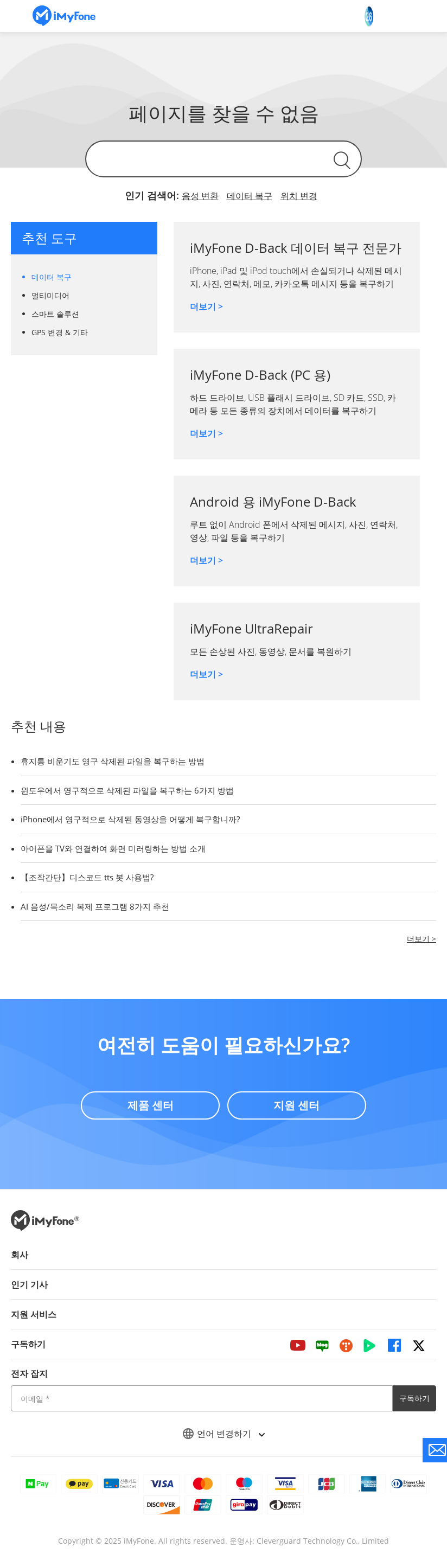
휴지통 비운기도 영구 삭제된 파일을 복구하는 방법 (113, 761)
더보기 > (206, 306)
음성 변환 (200, 196)
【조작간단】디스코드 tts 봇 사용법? (87, 877)
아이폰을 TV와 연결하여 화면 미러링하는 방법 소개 (113, 848)
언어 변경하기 (223, 1434)
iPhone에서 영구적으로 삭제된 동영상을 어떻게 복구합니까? (130, 819)
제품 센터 (150, 1104)
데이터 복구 (249, 196)
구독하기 (414, 1398)
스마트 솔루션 (55, 314)
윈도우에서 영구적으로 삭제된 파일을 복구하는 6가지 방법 (127, 790)
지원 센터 (297, 1104)
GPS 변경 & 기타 (59, 332)
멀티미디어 (50, 295)
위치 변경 (298, 196)
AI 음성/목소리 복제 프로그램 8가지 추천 (95, 906)
